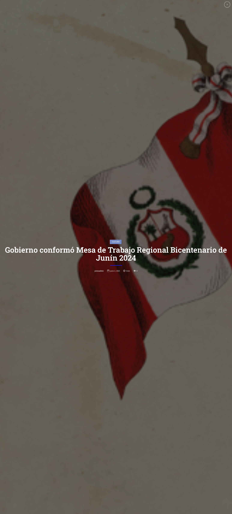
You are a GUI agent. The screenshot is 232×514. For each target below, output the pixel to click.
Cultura (115, 236)
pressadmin (99, 265)
